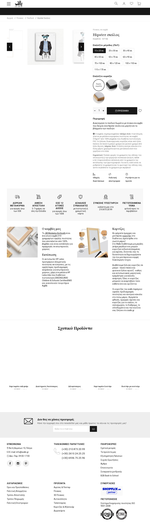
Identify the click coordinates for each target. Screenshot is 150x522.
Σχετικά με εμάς (108, 439)
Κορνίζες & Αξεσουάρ (64, 498)
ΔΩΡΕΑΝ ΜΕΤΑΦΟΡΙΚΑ (17, 206)
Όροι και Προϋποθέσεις (18, 478)
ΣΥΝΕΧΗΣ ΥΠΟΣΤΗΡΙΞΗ (105, 205)
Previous (9, 49)
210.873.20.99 (105, 211)
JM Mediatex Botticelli (55, 235)
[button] (9, 5)
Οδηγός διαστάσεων (98, 181)
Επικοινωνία (107, 458)
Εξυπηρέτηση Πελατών (111, 447)
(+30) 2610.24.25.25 (73, 444)
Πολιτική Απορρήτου (17, 482)
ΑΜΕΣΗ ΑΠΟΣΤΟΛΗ (38, 206)
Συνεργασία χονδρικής (111, 462)
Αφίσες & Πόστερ (62, 478)
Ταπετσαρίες (60, 494)
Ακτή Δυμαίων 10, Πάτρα (20, 439)
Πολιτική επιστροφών (114, 181)
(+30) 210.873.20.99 (73, 439)
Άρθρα (104, 454)
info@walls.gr (22, 443)
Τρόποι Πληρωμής (15, 490)
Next (81, 49)
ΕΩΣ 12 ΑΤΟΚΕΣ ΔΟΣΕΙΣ (59, 208)
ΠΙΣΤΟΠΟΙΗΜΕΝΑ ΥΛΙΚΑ (131, 206)
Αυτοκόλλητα (60, 490)
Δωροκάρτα (59, 501)
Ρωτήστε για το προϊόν (133, 181)
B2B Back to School (110, 466)
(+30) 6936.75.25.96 (73, 448)
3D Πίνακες (59, 486)
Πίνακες (57, 482)
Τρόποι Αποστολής (16, 486)
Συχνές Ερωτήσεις (109, 451)
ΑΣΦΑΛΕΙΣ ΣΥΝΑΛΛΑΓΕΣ (80, 206)
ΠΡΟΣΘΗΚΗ (122, 114)
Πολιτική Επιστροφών (17, 494)
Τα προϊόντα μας (108, 443)
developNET (99, 518)
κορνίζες (127, 238)
